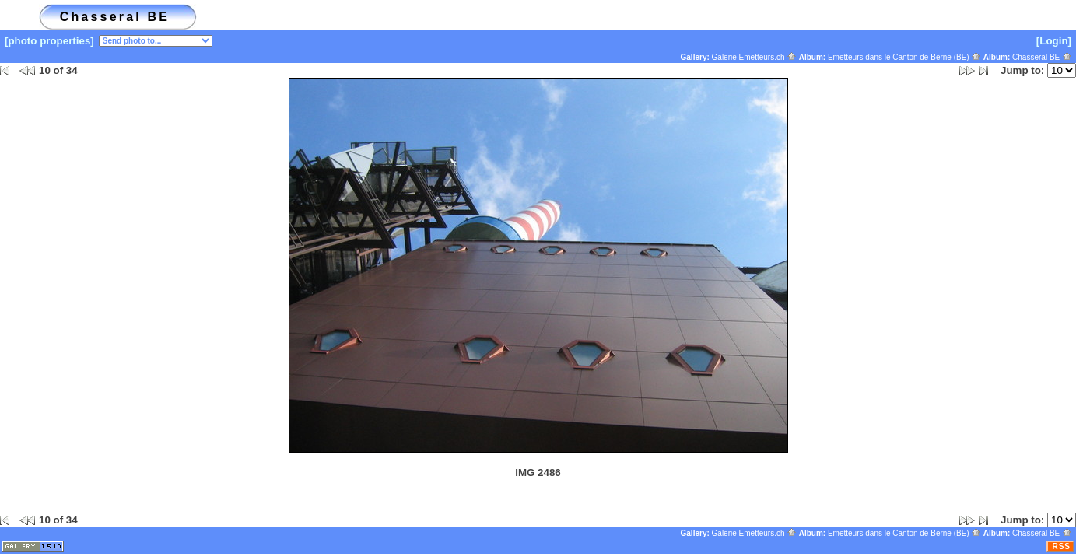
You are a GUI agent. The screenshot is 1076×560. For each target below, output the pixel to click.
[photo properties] (49, 41)
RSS (1061, 546)
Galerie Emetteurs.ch (754, 57)
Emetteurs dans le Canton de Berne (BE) (905, 57)
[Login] (1053, 41)
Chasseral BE (1042, 57)
